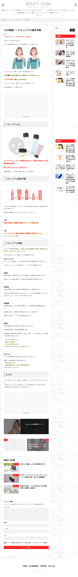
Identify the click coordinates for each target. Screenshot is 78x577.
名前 (5, 522)
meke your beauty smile (39, 571)
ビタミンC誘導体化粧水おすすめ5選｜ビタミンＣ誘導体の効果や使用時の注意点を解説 (70, 82)
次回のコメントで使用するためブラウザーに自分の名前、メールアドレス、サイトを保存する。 (26, 543)
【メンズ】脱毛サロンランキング (35, 10)
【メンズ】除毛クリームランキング (53, 10)
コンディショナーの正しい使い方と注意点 (70, 73)
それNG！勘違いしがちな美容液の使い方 (32, 464)
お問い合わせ (51, 566)
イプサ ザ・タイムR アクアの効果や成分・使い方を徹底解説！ (70, 53)
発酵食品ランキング (54, 12)
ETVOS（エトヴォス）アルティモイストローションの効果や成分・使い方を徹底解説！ (34, 476)
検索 (57, 28)
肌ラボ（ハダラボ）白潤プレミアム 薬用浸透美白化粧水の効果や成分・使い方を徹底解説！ (70, 179)
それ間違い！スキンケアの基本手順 (22, 19)
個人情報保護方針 (34, 566)
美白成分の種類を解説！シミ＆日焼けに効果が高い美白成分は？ (70, 158)
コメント (6, 507)
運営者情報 (43, 566)
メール (6, 528)
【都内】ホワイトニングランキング (39, 12)
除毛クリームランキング (69, 10)
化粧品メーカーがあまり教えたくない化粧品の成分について (70, 167)
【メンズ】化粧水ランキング (19, 10)
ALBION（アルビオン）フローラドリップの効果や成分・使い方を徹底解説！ (70, 64)
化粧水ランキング (6, 10)
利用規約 (25, 566)
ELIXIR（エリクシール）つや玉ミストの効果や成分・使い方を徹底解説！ (70, 43)
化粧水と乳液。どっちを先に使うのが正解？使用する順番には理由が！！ (34, 487)
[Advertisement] (26, 104)
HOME (4, 19)
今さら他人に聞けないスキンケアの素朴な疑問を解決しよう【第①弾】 (70, 189)
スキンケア (10, 19)
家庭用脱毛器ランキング (23, 12)
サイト (5, 535)
